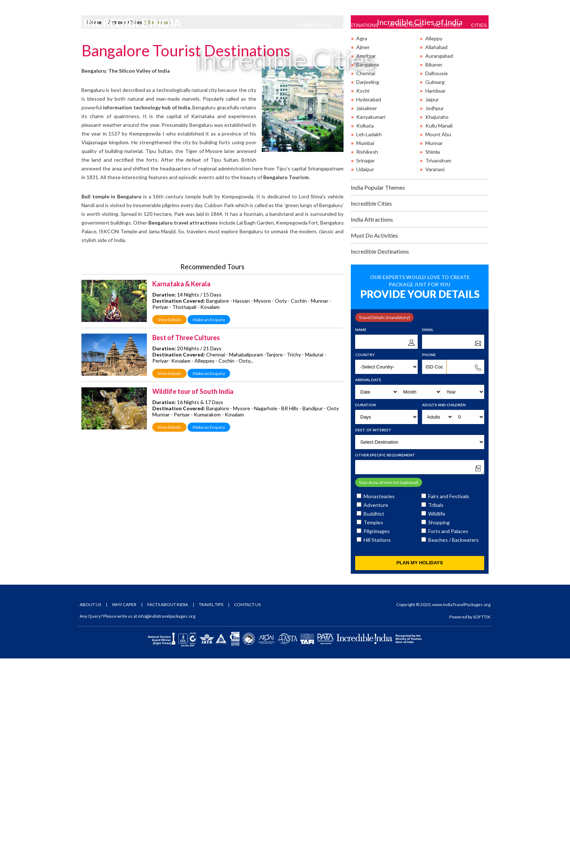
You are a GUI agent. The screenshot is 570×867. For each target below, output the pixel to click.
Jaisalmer (366, 317)
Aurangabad (439, 264)
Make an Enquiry (209, 528)
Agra (361, 247)
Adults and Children (444, 613)
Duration (365, 613)
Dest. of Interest (373, 638)
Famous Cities (125, 230)
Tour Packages (427, 6)
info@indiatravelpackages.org (166, 824)
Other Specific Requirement (385, 663)
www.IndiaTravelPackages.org (461, 813)
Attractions (406, 25)
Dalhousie (436, 282)
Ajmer (363, 256)
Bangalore (367, 273)
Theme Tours (314, 25)
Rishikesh (367, 360)
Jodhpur (434, 317)
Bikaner (433, 273)
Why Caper (124, 813)
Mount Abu (438, 343)
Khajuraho (437, 325)
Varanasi (435, 378)
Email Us (139, 6)
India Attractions (372, 427)
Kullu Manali (439, 334)
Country (365, 563)
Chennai (365, 282)
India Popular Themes (378, 395)
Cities (479, 25)
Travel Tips (211, 813)
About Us (90, 813)
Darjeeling (367, 290)
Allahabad (436, 256)
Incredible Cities (371, 411)
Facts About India (167, 813)
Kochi (362, 299)
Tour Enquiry (471, 6)
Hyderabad (368, 308)
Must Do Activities (374, 443)
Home (94, 230)
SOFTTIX (481, 825)
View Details (169, 528)
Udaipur (365, 378)
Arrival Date (368, 588)
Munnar (434, 351)
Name (360, 538)
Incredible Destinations (380, 459)
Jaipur (432, 308)
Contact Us (247, 813)
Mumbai (365, 351)
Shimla (432, 360)
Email (427, 538)
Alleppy (433, 247)
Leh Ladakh (369, 343)
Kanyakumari (370, 325)
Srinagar (365, 369)
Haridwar (435, 299)
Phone (429, 563)
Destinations (360, 25)
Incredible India (133, 26)
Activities (447, 25)
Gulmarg (435, 290)
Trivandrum (438, 369)
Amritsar (366, 264)
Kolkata (365, 334)
